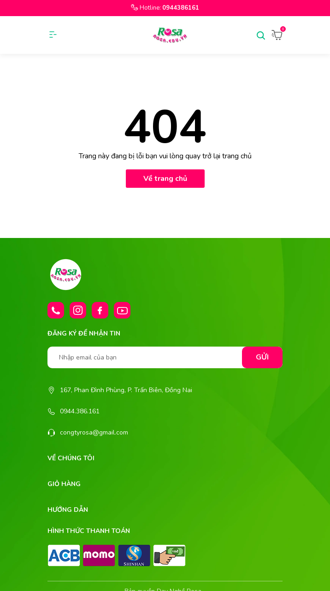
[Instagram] (78, 310)
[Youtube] (122, 310)
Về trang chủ (165, 179)
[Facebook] (100, 310)
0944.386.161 (80, 411)
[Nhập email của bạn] (165, 357)
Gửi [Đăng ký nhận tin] (262, 357)
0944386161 (180, 8)
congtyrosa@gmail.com (94, 432)
